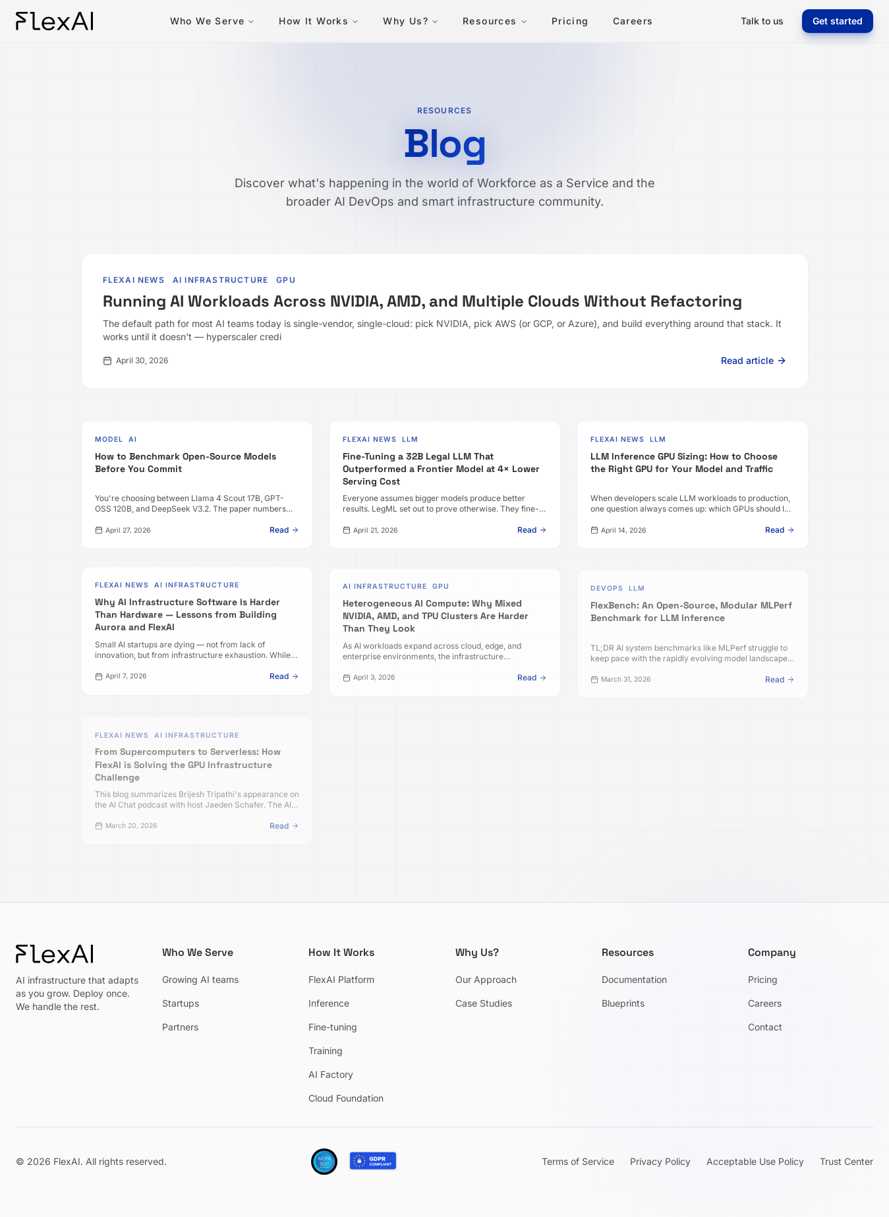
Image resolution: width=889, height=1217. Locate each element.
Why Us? (411, 20)
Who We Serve (213, 20)
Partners (180, 1026)
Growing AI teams (200, 979)
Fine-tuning (332, 1026)
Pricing (570, 20)
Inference (328, 1003)
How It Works (319, 20)
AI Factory (330, 1074)
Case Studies (483, 1003)
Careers (633, 20)
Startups (180, 1003)
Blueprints (623, 1003)
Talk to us (762, 20)
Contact (765, 1026)
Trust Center (846, 1161)
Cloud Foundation (346, 1098)
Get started (838, 20)
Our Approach (486, 979)
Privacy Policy (660, 1161)
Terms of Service (578, 1161)
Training (325, 1050)
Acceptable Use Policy (755, 1161)
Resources (495, 20)
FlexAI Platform (341, 979)
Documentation (634, 979)
